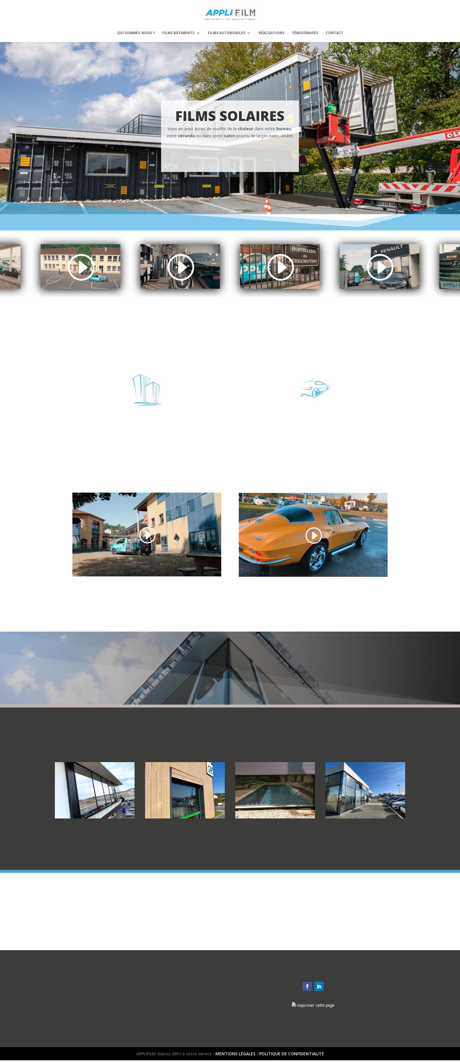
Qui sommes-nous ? (136, 33)
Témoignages (305, 33)
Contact (334, 33)
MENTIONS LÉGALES (235, 1053)
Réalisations (271, 33)
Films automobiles (226, 33)
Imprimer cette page (315, 1005)
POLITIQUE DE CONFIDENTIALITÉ (291, 1053)
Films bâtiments (178, 33)
